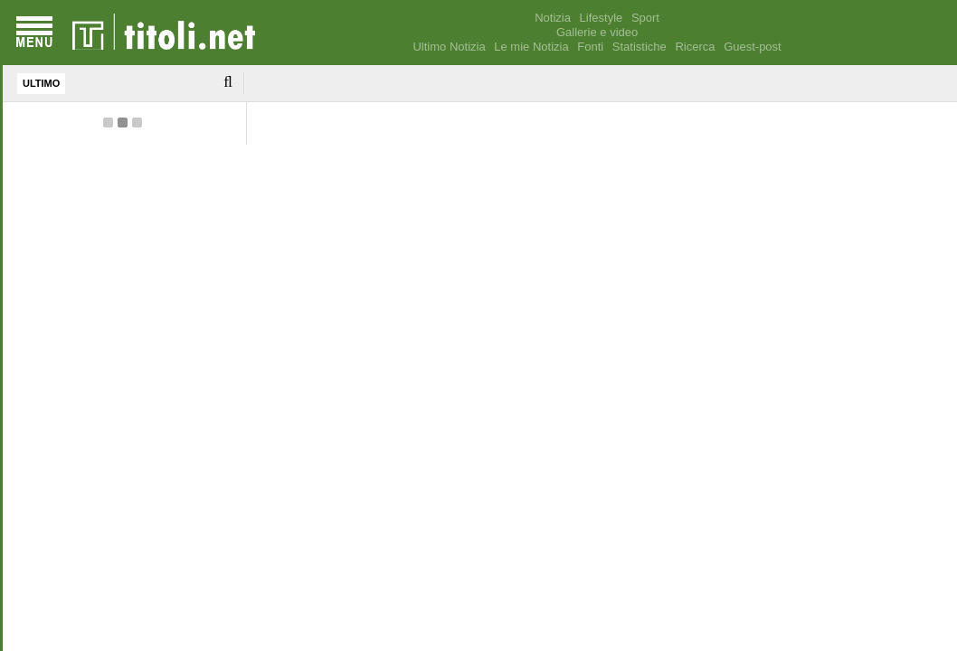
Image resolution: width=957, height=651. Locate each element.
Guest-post (753, 46)
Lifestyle (601, 17)
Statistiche (639, 46)
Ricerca (695, 46)
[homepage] (164, 32)
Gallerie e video (597, 32)
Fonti (590, 46)
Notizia (553, 17)
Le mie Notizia (531, 46)
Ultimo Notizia (448, 46)
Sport (645, 17)
